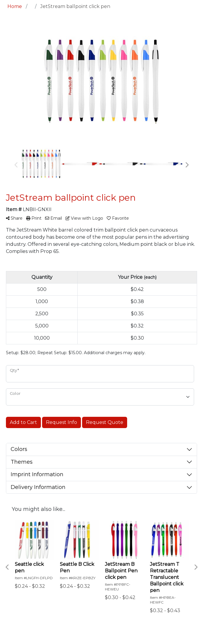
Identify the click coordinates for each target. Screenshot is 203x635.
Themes (22, 462)
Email (53, 218)
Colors (19, 449)
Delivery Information (38, 487)
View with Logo (84, 218)
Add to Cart (23, 422)
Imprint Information (37, 474)
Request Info (61, 422)
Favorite (118, 218)
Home (14, 6)
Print (33, 218)
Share (14, 218)
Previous (16, 165)
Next (187, 165)
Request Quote (104, 422)
